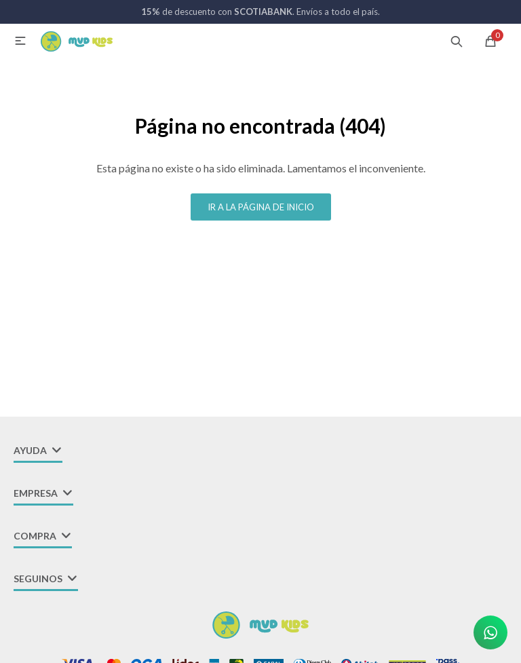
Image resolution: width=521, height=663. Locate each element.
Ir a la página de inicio (261, 207)
